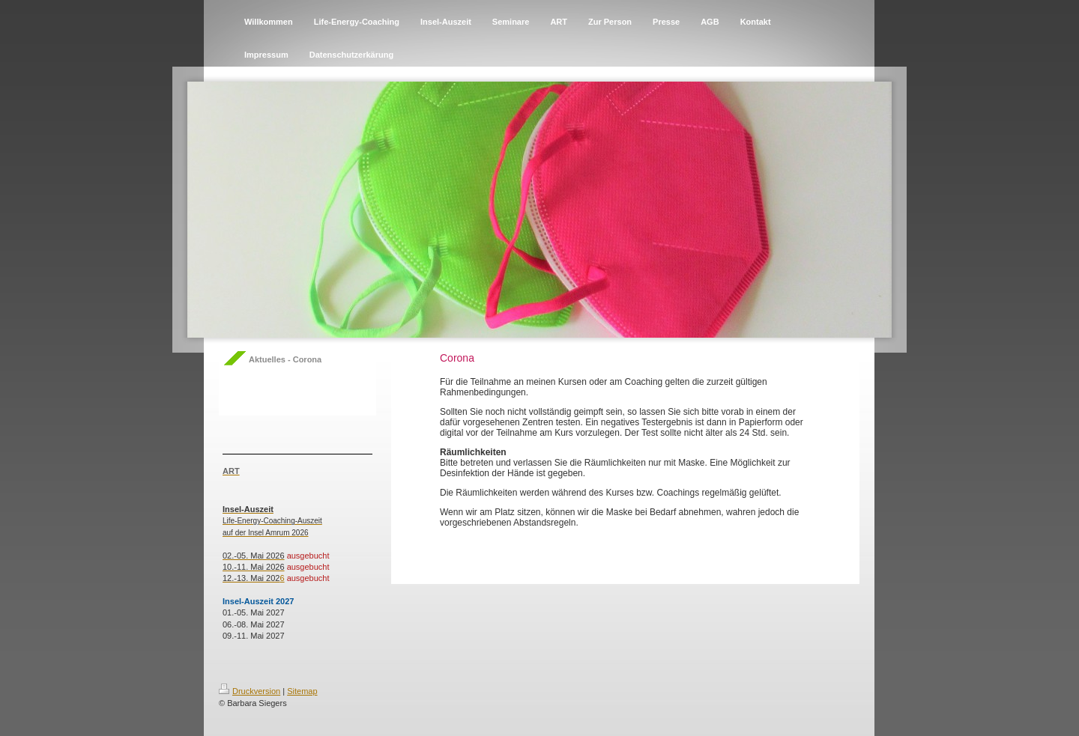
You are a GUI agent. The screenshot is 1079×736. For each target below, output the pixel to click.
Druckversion (249, 691)
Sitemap (302, 691)
